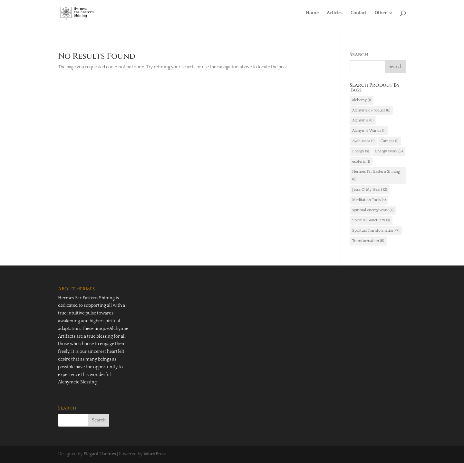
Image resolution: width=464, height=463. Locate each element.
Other (381, 13)
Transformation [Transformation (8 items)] (368, 241)
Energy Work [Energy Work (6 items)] (389, 151)
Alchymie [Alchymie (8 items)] (362, 120)
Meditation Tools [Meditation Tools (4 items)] (369, 200)
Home (312, 13)
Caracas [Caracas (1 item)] (389, 141)
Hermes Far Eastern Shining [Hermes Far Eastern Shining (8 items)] (376, 175)
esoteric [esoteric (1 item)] (361, 161)
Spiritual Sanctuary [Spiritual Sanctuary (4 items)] (371, 220)
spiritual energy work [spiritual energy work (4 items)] (372, 210)
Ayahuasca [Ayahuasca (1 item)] (363, 141)
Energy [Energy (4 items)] (360, 151)
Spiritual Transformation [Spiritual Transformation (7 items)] (375, 230)
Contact (359, 13)
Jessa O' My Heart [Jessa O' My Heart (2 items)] (369, 190)
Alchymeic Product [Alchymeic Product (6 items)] (371, 110)
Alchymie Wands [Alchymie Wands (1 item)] (368, 131)
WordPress (154, 454)
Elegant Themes (99, 454)
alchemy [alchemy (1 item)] (361, 100)
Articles (335, 13)
